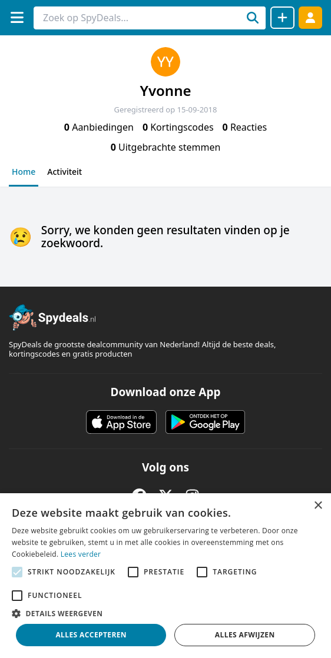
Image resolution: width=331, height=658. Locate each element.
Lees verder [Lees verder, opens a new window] (81, 554)
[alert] (165, 575)
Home (23, 171)
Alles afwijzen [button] (245, 635)
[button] (165, 613)
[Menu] (17, 17)
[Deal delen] (282, 17)
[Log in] (310, 17)
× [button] (317, 505)
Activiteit (64, 171)
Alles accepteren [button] (91, 635)
